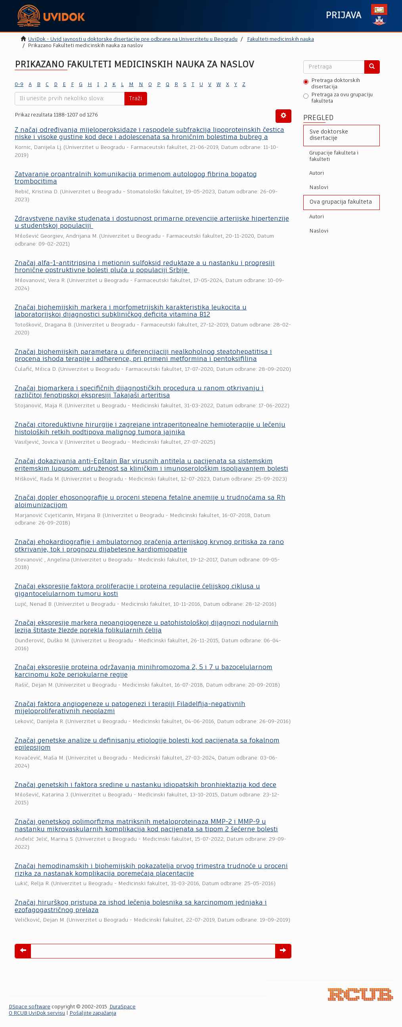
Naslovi (318, 187)
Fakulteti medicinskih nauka (280, 39)
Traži (135, 98)
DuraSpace (122, 1007)
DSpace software (29, 1007)
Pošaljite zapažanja (92, 1013)
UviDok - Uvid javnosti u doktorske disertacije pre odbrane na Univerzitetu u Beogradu (132, 39)
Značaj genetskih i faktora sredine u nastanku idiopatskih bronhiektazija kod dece (145, 785)
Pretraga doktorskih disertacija (331, 84)
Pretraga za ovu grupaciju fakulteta (338, 98)
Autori (316, 173)
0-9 (19, 84)
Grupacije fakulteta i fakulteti (333, 156)
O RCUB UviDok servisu (37, 1013)
